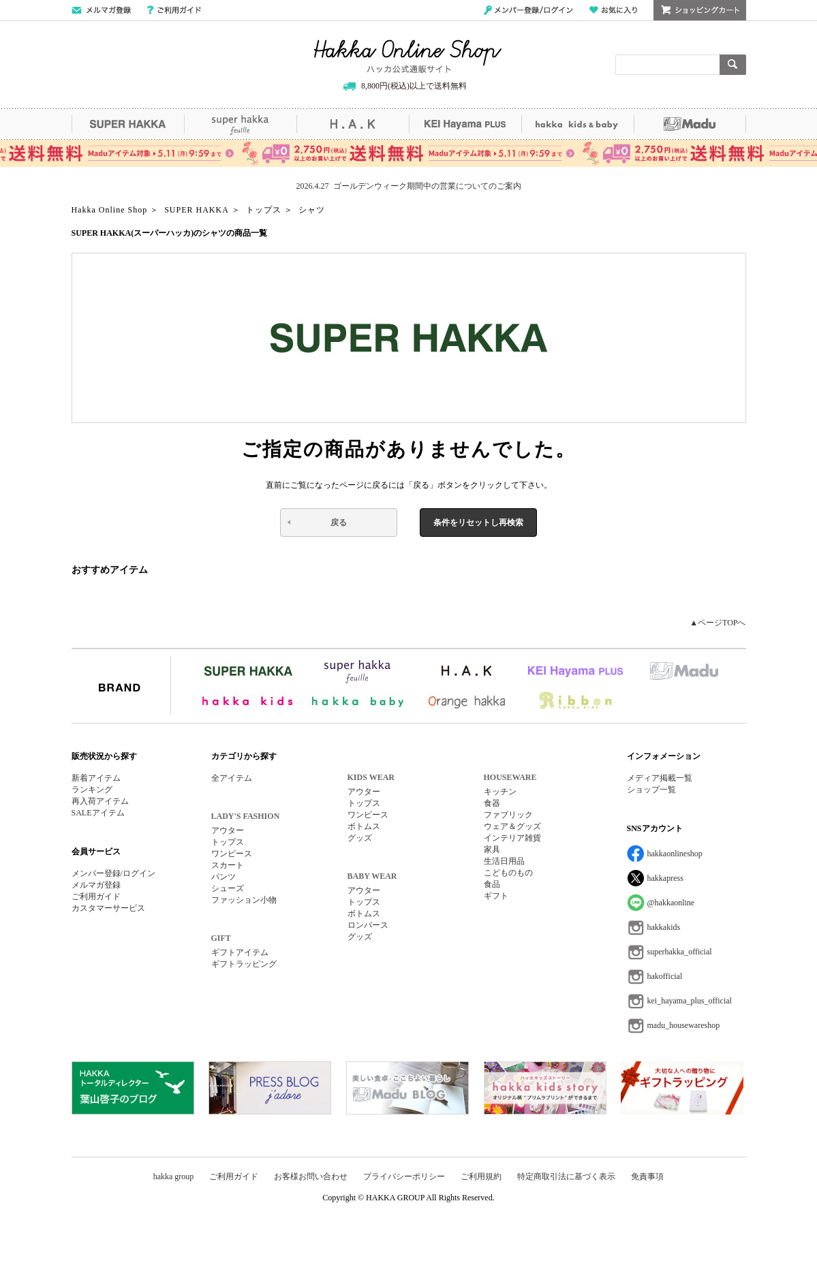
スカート (227, 865)
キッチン (500, 791)
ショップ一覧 (651, 789)
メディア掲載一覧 (659, 778)
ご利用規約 (481, 1176)
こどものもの (508, 872)
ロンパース (368, 925)
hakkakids (664, 927)
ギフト (496, 896)
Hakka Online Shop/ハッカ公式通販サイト (408, 57)
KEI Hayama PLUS (465, 124)
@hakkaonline (671, 902)
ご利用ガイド (174, 10)
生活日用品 (504, 861)
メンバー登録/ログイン (528, 10)
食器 (492, 803)
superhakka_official (679, 951)
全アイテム (231, 778)
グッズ (360, 838)
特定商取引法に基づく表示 (566, 1176)
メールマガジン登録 (101, 10)
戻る (338, 522)
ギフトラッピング (244, 964)
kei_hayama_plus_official (689, 1001)
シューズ (227, 888)
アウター (227, 830)
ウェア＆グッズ (512, 826)
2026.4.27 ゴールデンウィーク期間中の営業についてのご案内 (408, 186)
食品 (492, 884)
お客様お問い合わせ (311, 1176)
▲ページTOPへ (717, 622)
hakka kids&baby (577, 124)
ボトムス (364, 826)
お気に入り (613, 10)
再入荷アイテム (100, 801)
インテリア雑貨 (512, 838)
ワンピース (231, 853)
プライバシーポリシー (404, 1176)
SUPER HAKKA (128, 124)
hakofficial (665, 976)
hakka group (173, 1176)
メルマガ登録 (96, 885)
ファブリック (508, 815)
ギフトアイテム (239, 952)
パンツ (223, 877)
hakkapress (665, 878)
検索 (733, 64)
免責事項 (647, 1176)
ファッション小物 (244, 900)
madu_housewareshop (683, 1025)
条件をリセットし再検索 (478, 522)
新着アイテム (96, 778)
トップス (227, 842)
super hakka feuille (240, 124)
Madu (690, 124)
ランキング (92, 789)
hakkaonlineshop (675, 853)
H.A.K (353, 124)
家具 (492, 849)
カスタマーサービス (108, 908)
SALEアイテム (98, 812)
